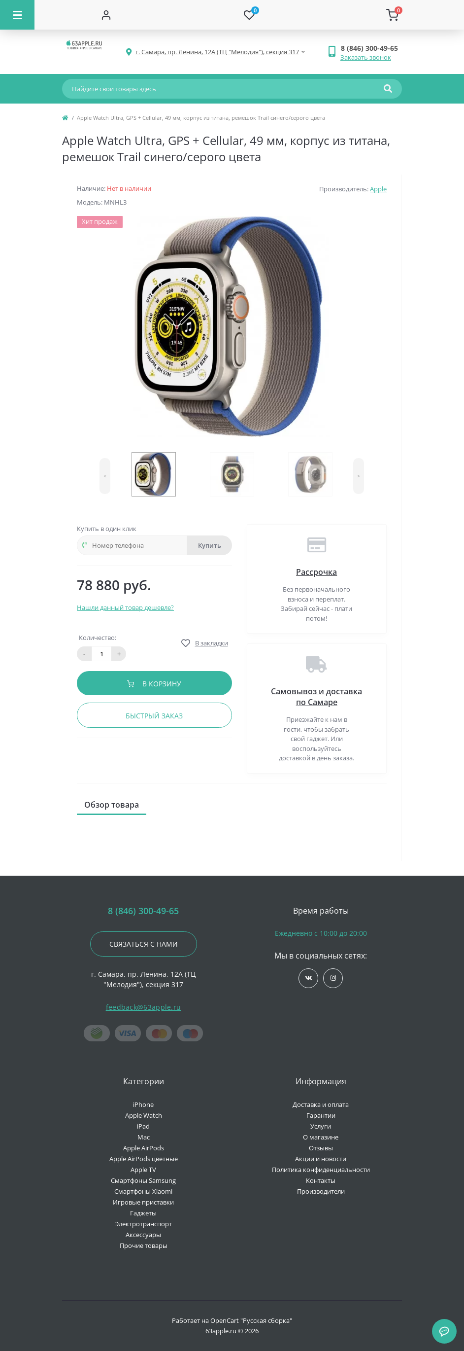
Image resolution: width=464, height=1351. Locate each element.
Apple (378, 188)
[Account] (106, 15)
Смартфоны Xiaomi (143, 1191)
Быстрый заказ (154, 715)
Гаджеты (143, 1213)
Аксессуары (143, 1234)
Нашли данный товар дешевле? (125, 607)
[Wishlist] (249, 15)
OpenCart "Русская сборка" (251, 1320)
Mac (143, 1137)
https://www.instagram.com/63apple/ (333, 978)
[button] (371, 48)
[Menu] (17, 15)
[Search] (388, 89)
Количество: (97, 637)
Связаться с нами (143, 944)
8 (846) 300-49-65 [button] (143, 911)
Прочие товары (143, 1245)
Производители (321, 1191)
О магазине (320, 1137)
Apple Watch (143, 1115)
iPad (143, 1126)
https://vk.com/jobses (308, 978)
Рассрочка (316, 572)
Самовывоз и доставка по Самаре (316, 697)
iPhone (143, 1104)
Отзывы (321, 1147)
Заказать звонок (365, 57)
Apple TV (143, 1169)
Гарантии (320, 1115)
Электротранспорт (143, 1223)
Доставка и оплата (321, 1104)
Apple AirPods (143, 1147)
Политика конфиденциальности (321, 1169)
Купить (209, 545)
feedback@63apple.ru (143, 1007)
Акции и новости (320, 1158)
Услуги (320, 1126)
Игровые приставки (143, 1202)
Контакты (320, 1180)
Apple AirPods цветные (143, 1158)
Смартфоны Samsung (143, 1180)
